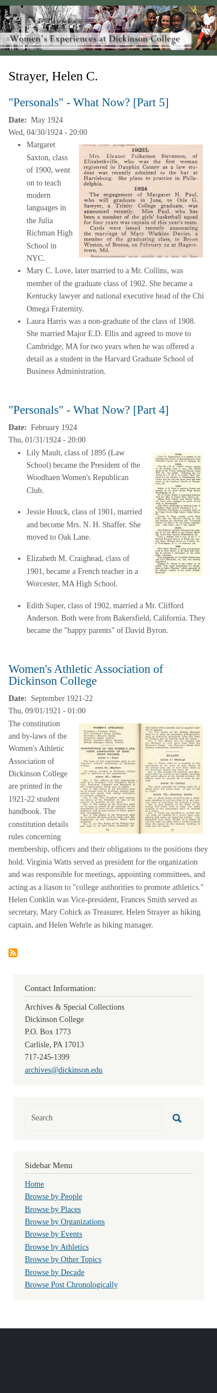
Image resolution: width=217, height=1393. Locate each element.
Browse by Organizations (65, 1222)
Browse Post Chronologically (71, 1285)
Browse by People (53, 1196)
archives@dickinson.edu (64, 1070)
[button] (141, 200)
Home (34, 1184)
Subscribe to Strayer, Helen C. (12, 952)
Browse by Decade (55, 1272)
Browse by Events (53, 1234)
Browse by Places (53, 1209)
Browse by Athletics (57, 1247)
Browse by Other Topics (63, 1259)
